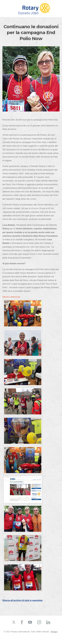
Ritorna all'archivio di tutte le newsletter (22, 600)
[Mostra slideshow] (11, 297)
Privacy (54, 631)
